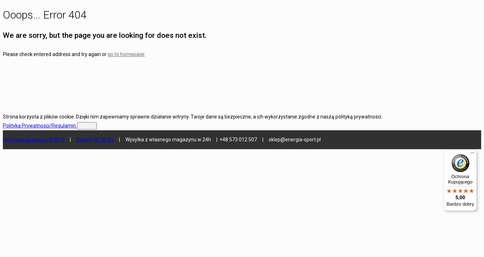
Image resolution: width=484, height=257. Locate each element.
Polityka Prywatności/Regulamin (40, 125)
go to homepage (126, 54)
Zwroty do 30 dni (95, 139)
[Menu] (472, 154)
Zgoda (87, 125)
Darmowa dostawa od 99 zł (34, 139)
